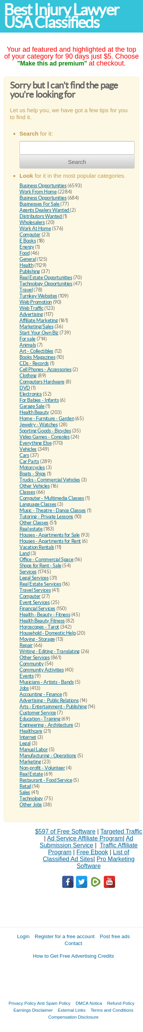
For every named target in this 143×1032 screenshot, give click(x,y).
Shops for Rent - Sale (40, 565)
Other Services (34, 657)
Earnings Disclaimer (33, 1009)
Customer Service (37, 713)
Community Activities (41, 670)
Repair (26, 645)
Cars (24, 455)
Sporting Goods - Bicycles (45, 431)
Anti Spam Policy (54, 1003)
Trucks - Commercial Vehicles (49, 480)
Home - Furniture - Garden (46, 418)
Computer (29, 235)
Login (23, 936)
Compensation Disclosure (73, 1016)
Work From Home (38, 192)
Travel (26, 290)
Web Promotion (35, 302)
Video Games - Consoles (44, 437)
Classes (27, 492)
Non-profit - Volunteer (42, 768)
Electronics (30, 394)
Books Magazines (37, 357)
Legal (25, 743)
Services (28, 572)
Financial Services (37, 608)
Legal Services (34, 578)
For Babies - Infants (39, 400)
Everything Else (35, 443)
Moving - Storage (37, 639)
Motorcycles (32, 467)
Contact (73, 943)
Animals (27, 345)
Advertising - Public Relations (49, 700)
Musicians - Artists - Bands (46, 682)
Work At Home (35, 228)
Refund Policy (121, 1003)
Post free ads (115, 936)
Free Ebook (92, 852)
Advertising (31, 314)
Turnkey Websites (38, 296)
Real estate (31, 529)
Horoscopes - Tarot (39, 627)
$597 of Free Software (65, 831)
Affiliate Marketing (38, 320)
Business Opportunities (42, 185)
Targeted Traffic (121, 831)
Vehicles (28, 449)
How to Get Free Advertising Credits (73, 956)
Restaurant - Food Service (45, 780)
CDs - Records (34, 363)
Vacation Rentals (36, 547)
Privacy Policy (22, 1003)
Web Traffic (31, 308)
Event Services (34, 602)
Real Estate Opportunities (45, 277)
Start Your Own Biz (38, 333)
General (27, 259)
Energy (26, 247)
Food (24, 253)
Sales (24, 792)
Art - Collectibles (36, 351)
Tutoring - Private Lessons (46, 516)
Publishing (29, 271)
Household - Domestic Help (47, 633)
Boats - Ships (32, 474)
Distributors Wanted (41, 216)
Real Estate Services (40, 584)
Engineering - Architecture (46, 725)
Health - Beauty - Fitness (44, 615)
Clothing (28, 375)
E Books (27, 241)
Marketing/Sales (36, 326)
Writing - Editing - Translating (49, 651)
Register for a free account (65, 936)
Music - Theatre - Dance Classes (52, 510)
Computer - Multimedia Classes (51, 498)
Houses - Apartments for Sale (49, 535)
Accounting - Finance (40, 694)
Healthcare (30, 731)
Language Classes (37, 504)
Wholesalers (32, 222)
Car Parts (29, 461)
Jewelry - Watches (38, 425)
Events (26, 676)
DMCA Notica (89, 1003)
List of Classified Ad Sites (86, 855)
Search (77, 162)
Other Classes (33, 523)
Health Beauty (34, 412)
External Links (72, 1009)
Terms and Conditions (112, 1009)
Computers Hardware (41, 382)
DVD (24, 388)
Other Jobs (30, 805)
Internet (27, 737)
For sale (27, 339)
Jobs (24, 688)
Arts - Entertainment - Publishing (53, 706)
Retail (25, 786)
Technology (31, 798)
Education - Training (39, 719)
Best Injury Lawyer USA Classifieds (61, 16)
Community (31, 664)
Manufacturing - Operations (47, 755)
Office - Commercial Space (46, 559)
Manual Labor (33, 749)
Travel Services (35, 590)
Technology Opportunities (45, 284)
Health (26, 265)
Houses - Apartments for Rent (50, 541)
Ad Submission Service (86, 842)
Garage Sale (32, 406)
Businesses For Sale (39, 204)
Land (24, 553)
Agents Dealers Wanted (44, 210)
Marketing (30, 762)
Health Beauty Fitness (42, 621)
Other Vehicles (34, 486)
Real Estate (31, 774)
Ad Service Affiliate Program (85, 838)
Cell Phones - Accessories (45, 369)
